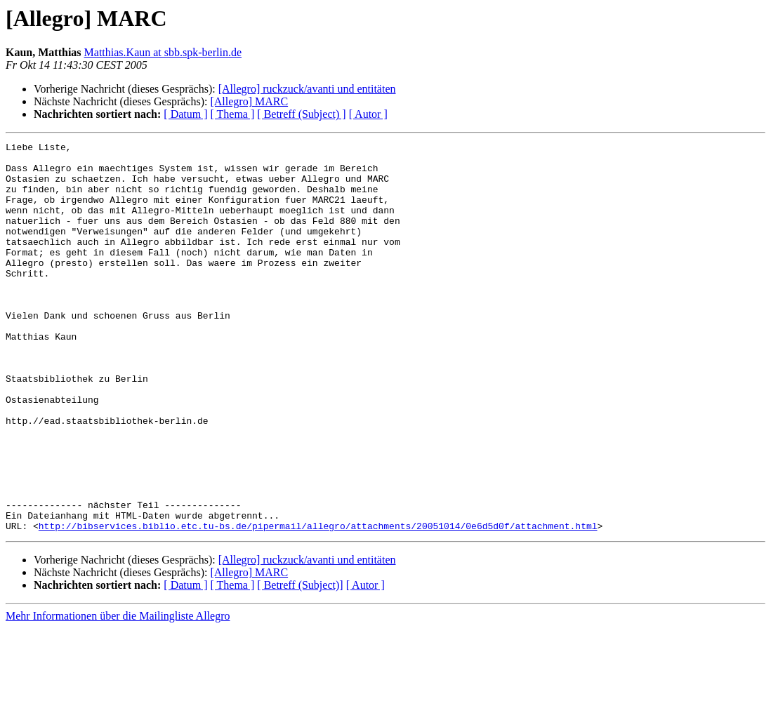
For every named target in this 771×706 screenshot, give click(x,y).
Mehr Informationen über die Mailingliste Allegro (118, 694)
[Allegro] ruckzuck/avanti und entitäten (307, 89)
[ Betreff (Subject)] (300, 663)
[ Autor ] (368, 114)
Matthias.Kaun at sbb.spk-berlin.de (163, 52)
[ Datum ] (185, 114)
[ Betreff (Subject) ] (301, 114)
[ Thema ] (233, 114)
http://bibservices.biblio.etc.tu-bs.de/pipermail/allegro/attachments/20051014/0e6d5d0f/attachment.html (318, 603)
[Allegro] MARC (249, 101)
